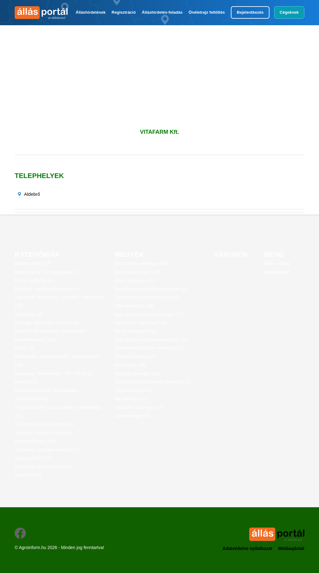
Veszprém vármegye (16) (138, 407)
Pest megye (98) (130, 365)
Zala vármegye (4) (132, 415)
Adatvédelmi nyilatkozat (247, 548)
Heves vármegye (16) (135, 331)
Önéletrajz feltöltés (206, 12)
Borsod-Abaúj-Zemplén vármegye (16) (151, 288)
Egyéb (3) (24, 347)
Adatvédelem (276, 272)
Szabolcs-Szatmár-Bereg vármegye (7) (152, 381)
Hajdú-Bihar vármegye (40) (140, 322)
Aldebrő (32, 194)
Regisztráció (124, 12)
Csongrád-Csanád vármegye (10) (146, 297)
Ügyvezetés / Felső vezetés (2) (44, 424)
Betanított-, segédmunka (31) (43, 466)
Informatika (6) (29, 314)
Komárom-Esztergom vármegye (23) (149, 347)
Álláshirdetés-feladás (162, 12)
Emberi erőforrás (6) (34, 280)
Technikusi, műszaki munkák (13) (47, 449)
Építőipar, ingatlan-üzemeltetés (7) (48, 288)
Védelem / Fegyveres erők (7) (43, 432)
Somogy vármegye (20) (137, 373)
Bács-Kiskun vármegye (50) (141, 263)
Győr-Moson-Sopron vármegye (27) (148, 314)
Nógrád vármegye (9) (134, 356)
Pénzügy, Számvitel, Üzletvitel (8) (47, 322)
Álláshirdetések (91, 12)
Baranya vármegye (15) (137, 272)
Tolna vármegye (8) (133, 390)
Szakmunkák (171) (33, 458)
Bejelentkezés (250, 12)
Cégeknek (289, 12)
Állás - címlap (277, 263)
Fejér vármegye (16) (134, 305)
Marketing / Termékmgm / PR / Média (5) (54, 373)
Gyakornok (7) (28, 474)
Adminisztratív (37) (33, 263)
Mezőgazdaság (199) (35, 441)
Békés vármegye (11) (135, 280)
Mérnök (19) (26, 381)
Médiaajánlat (291, 548)
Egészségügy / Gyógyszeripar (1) (47, 272)
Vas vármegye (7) (131, 398)
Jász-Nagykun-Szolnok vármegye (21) (151, 339)
